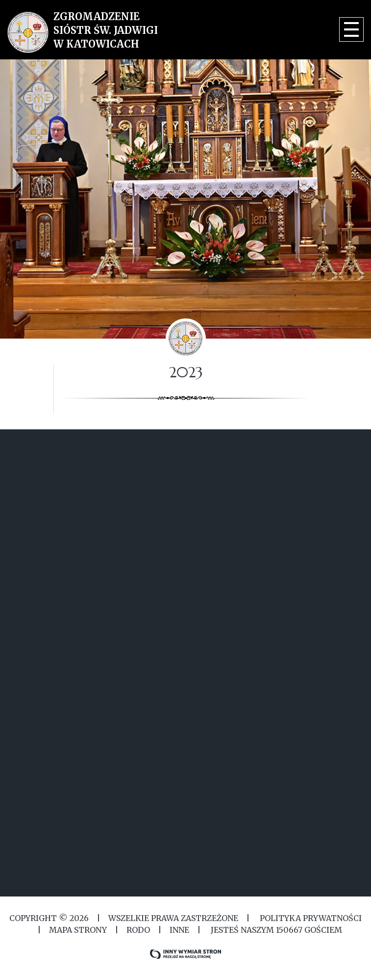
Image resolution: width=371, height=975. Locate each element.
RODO (138, 930)
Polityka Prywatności (310, 918)
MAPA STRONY (78, 930)
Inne (179, 930)
